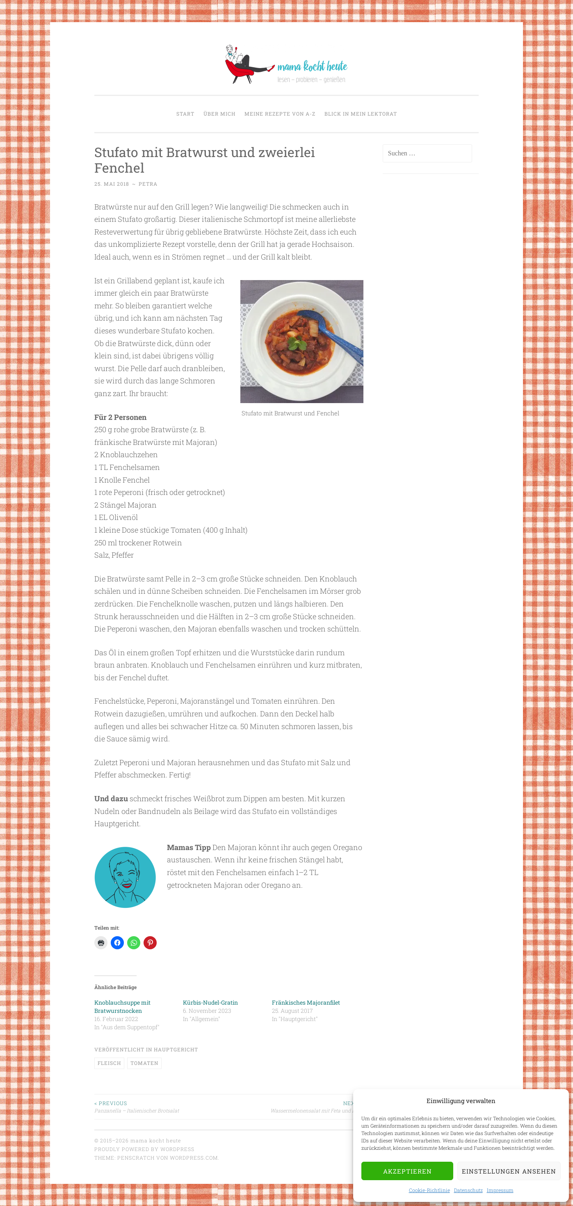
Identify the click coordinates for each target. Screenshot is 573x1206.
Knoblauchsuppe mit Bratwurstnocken (122, 1006)
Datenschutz (468, 1190)
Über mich (219, 113)
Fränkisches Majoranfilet (306, 1002)
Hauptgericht (176, 1049)
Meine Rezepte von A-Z (279, 113)
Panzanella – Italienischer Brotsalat (161, 1106)
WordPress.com (194, 1157)
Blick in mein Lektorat (360, 113)
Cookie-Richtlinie (429, 1190)
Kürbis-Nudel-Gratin (210, 1002)
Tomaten (144, 1063)
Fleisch (109, 1063)
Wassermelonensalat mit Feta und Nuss (296, 1106)
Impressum (500, 1190)
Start (185, 113)
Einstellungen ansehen (509, 1171)
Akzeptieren (407, 1171)
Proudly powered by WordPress (144, 1149)
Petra (148, 183)
